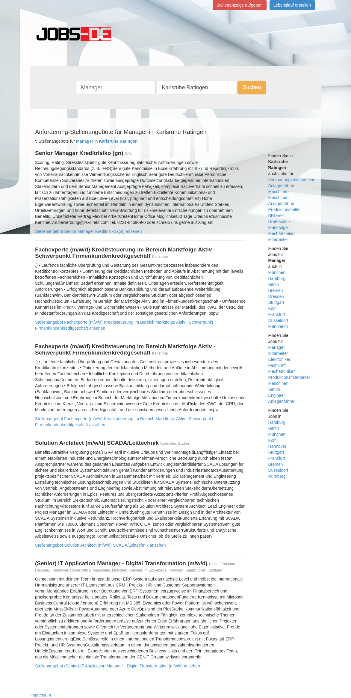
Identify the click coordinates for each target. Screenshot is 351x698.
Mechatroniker (281, 233)
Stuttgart (276, 302)
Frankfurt (276, 314)
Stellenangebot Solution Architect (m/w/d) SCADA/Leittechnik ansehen (100, 545)
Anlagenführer (281, 185)
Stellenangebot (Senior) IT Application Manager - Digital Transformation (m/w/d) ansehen (117, 666)
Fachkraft (277, 365)
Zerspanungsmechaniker (291, 179)
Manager (276, 347)
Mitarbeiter (278, 239)
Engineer (276, 395)
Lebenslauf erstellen (292, 5)
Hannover (277, 446)
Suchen (252, 87)
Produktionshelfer (284, 209)
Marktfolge (278, 227)
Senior (274, 389)
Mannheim (278, 326)
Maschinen (278, 191)
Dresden (276, 296)
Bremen (275, 290)
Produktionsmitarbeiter (289, 377)
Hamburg (277, 278)
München (277, 272)
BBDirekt (276, 215)
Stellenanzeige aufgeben (240, 5)
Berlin (273, 284)
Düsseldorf (278, 320)
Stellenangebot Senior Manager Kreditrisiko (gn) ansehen (88, 231)
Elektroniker (279, 359)
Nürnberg (277, 476)
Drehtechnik (279, 221)
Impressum (40, 695)
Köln (272, 308)
